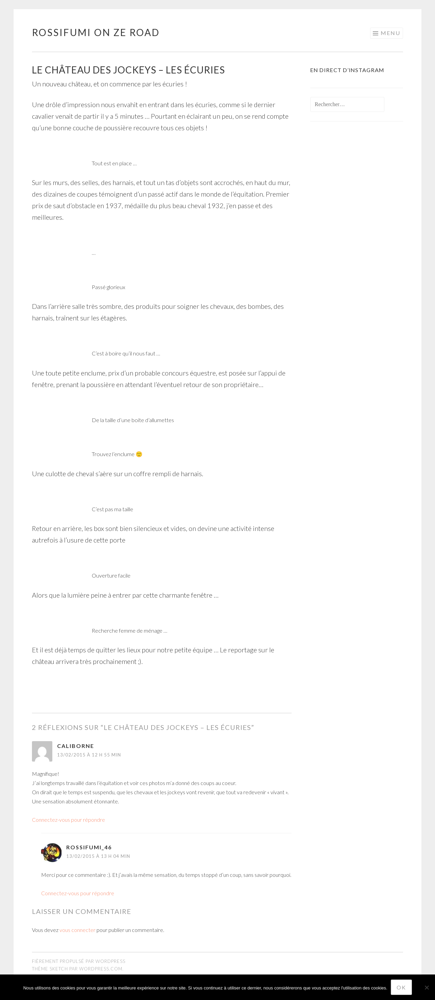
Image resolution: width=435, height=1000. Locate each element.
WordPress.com (100, 968)
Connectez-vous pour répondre (68, 819)
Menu (390, 33)
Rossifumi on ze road (96, 32)
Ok (401, 987)
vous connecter (77, 930)
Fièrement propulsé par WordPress (78, 961)
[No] (426, 987)
